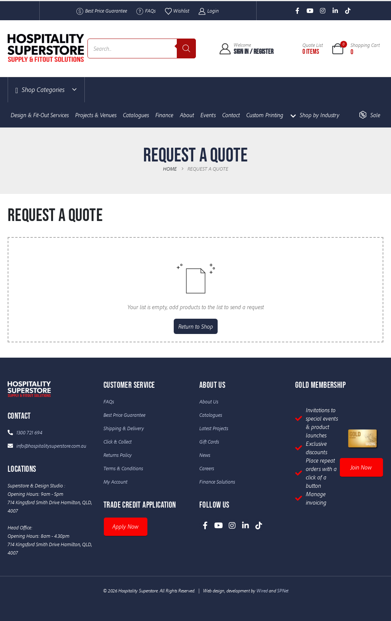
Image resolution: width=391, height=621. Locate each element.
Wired (262, 590)
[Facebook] (297, 11)
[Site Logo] (46, 48)
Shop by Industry (314, 115)
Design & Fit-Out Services (40, 115)
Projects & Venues (95, 115)
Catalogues (136, 115)
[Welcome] (245, 48)
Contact (231, 115)
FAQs (146, 11)
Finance (164, 115)
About (187, 115)
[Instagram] (323, 11)
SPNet (282, 590)
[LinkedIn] (335, 11)
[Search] (186, 48)
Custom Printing (264, 115)
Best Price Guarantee (102, 11)
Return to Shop (195, 326)
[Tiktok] (348, 11)
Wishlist (177, 11)
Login (208, 11)
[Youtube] (310, 11)
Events (208, 115)
